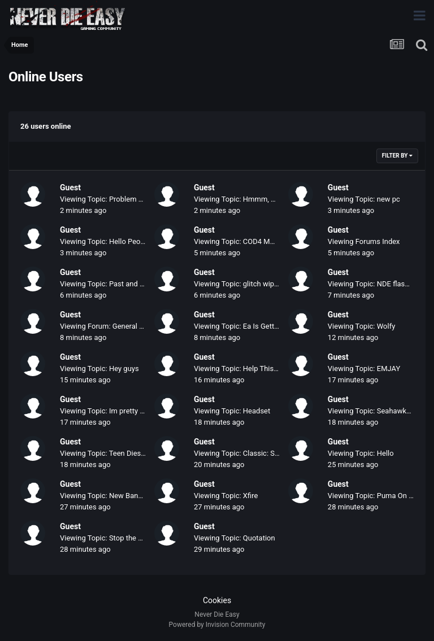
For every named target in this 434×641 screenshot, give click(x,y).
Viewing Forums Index (364, 241)
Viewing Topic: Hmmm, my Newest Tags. (260, 199)
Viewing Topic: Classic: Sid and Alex (252, 453)
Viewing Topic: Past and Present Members (129, 284)
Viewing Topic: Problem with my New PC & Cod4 (138, 199)
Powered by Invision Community (217, 625)
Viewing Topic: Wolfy (361, 326)
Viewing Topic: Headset (232, 411)
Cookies (217, 600)
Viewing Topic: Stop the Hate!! (108, 538)
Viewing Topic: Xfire (226, 495)
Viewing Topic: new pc (364, 199)
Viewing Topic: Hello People (105, 241)
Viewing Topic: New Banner (104, 495)
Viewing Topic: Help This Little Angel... (256, 368)
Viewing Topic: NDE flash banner (380, 284)
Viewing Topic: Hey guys (99, 368)
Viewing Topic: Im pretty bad (106, 411)
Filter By (397, 155)
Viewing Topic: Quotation (234, 538)
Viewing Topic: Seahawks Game (379, 411)
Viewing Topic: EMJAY (364, 368)
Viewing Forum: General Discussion (117, 326)
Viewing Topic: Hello (361, 453)
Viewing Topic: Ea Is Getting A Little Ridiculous (269, 326)
